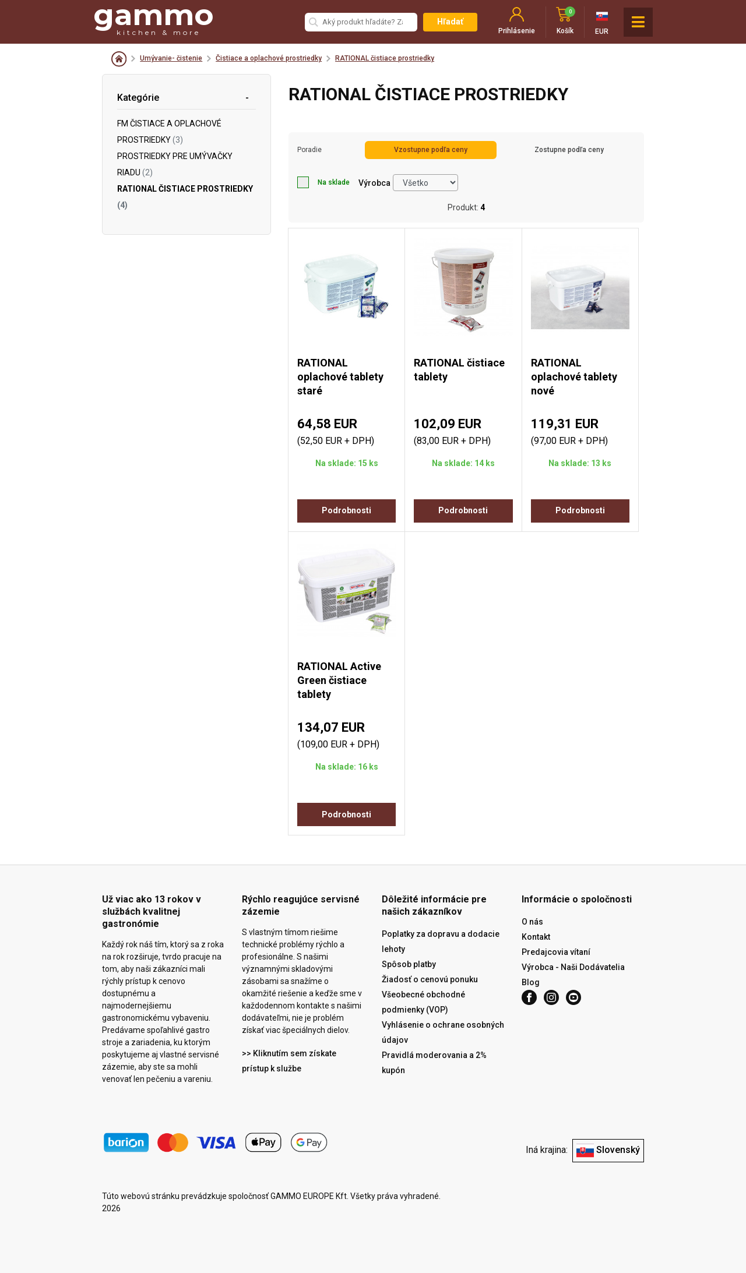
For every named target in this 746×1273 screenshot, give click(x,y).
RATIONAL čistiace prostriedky (384, 58)
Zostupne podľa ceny (569, 150)
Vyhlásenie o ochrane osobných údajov (443, 1032)
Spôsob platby (409, 964)
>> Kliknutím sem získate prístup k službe (289, 1061)
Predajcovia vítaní (556, 952)
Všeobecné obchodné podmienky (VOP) (423, 1002)
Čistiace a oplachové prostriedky (269, 58)
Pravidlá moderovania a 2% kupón (434, 1062)
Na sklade (323, 182)
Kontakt (536, 936)
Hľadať (450, 21)
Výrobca (374, 183)
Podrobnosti (346, 510)
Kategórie (138, 97)
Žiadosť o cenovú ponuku (430, 979)
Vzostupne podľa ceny (430, 150)
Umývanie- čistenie (171, 58)
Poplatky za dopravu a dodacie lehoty (440, 941)
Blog (531, 982)
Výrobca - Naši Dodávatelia (573, 967)
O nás (532, 921)
